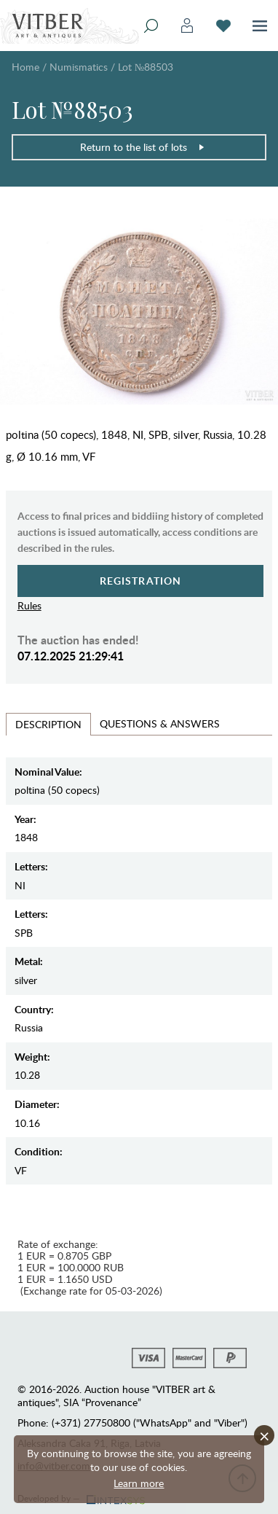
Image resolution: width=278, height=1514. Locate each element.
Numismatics (78, 67)
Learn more (139, 1483)
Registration (141, 581)
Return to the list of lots (142, 147)
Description (48, 724)
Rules (29, 605)
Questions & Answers (160, 723)
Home (25, 67)
